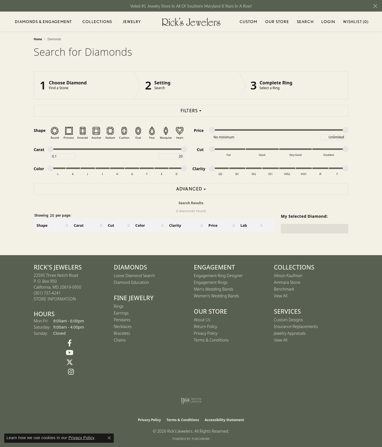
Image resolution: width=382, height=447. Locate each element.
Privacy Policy (205, 333)
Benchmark (284, 289)
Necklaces (122, 326)
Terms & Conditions (211, 340)
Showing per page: (52, 215)
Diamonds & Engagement (43, 21)
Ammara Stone (287, 282)
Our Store (277, 21)
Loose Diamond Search (134, 275)
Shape (42, 225)
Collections (97, 21)
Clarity (175, 225)
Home (38, 39)
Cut (111, 225)
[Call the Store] (47, 293)
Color (140, 225)
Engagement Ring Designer (218, 275)
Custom (249, 21)
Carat (78, 225)
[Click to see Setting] (186, 85)
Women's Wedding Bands (216, 295)
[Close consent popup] (109, 438)
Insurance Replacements (296, 326)
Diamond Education (131, 282)
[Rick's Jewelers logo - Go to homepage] (191, 22)
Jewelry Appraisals (290, 333)
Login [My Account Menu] (328, 22)
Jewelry (132, 21)
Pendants (122, 319)
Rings (119, 306)
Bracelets (122, 333)
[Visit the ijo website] (191, 401)
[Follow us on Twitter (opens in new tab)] (69, 362)
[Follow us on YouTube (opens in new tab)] (69, 352)
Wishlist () (356, 22)
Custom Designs (288, 319)
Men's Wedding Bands (213, 289)
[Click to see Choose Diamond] (83, 85)
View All (280, 295)
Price (212, 225)
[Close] (375, 6)
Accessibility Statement (224, 419)
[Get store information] (55, 299)
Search (305, 21)
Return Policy (205, 326)
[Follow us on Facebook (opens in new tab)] (69, 343)
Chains (120, 340)
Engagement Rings (211, 282)
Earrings (121, 313)
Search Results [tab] (191, 203)
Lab (243, 225)
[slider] (212, 130)
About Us (202, 319)
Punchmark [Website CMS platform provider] (201, 439)
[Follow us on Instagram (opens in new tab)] (71, 372)
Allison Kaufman (288, 275)
